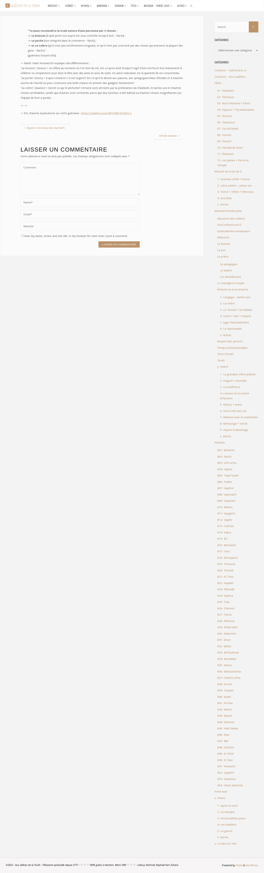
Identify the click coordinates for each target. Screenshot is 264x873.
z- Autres (222, 204)
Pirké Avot (220, 791)
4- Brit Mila (224, 198)
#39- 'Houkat (225, 690)
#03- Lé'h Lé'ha (226, 463)
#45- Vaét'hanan (227, 728)
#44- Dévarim (225, 722)
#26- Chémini (225, 608)
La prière (222, 256)
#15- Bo (222, 538)
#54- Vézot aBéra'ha (230, 785)
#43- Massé (224, 715)
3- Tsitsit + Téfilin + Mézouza (235, 192)
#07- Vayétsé (225, 488)
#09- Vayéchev (226, 500)
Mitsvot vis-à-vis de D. (228, 171)
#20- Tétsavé (225, 570)
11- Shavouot (225, 154)
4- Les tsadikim (226, 824)
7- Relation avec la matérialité (239, 417)
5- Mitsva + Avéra (231, 404)
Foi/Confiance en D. (229, 224)
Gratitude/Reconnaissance (233, 231)
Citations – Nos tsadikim (229, 76)
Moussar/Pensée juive (228, 211)
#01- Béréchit (225, 450)
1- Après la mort (227, 805)
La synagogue (228, 264)
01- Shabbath (225, 90)
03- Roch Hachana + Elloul (233, 103)
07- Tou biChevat (227, 128)
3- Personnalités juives (231, 818)
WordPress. (252, 865)
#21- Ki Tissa (225, 576)
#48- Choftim (225, 747)
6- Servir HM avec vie (233, 411)
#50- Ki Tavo (225, 760)
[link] (191, 5)
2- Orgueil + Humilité (233, 380)
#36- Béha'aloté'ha (229, 671)
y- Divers (222, 366)
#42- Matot (224, 709)
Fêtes (217, 83)
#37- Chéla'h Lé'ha (228, 677)
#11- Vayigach (226, 513)
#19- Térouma (226, 564)
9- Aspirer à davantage (234, 430)
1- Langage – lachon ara (235, 297)
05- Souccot (224, 116)
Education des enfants (231, 218)
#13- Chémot (225, 526)
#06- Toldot (224, 482)
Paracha (219, 442)
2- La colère (227, 303)
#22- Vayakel (225, 583)
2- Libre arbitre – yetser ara (234, 185)
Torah (221, 360)
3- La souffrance (230, 387)
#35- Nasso (224, 665)
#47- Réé (222, 741)
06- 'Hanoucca (226, 122)
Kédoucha (223, 237)
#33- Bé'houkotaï (228, 652)
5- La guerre (224, 831)
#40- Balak (224, 697)
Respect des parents (230, 341)
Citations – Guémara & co (230, 70)
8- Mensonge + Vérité (233, 423)
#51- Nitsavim (226, 766)
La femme (223, 244)
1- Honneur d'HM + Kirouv (233, 179)
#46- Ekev (223, 734)
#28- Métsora (225, 621)
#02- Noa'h (224, 456)
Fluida (239, 865)
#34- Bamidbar (226, 659)
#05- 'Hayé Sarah (228, 475)
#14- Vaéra (224, 532)
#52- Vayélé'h (225, 772)
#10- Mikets (224, 507)
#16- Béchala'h (226, 545)
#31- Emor (224, 640)
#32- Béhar (224, 646)
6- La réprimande (231, 328)
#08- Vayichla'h (226, 494)
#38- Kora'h (224, 684)
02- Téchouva (225, 97)
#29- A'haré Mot (227, 627)
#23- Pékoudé (225, 589)
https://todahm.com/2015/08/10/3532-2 (106, 113)
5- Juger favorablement (234, 322)
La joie (221, 250)
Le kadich (226, 270)
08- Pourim (224, 135)
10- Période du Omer (230, 147)
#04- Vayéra (224, 469)
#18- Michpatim (227, 557)
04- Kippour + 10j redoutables (235, 109)
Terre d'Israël (225, 354)
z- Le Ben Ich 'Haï (225, 843)
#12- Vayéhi (224, 520)
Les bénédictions (230, 277)
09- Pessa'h (224, 141)
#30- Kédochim (226, 633)
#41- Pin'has (225, 703)
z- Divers (219, 798)
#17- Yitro (223, 551)
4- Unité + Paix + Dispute (235, 316)
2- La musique (226, 812)
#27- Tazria (224, 614)
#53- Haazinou (226, 779)
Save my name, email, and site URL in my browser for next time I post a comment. (74, 236)
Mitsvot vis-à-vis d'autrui (232, 289)
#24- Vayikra (225, 595)
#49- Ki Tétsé (225, 753)
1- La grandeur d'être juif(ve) (237, 374)
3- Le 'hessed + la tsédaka (236, 310)
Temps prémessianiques (232, 347)
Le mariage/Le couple (230, 283)
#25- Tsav (223, 602)
